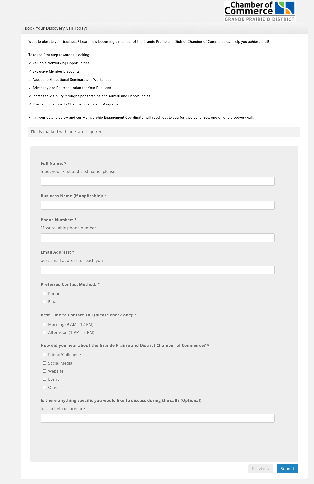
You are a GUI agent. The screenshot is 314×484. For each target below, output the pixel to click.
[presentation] (78, 439)
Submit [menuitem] (287, 468)
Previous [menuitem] (260, 468)
